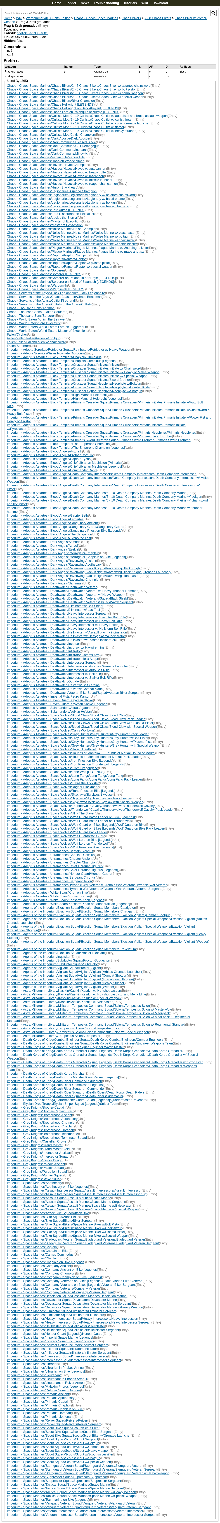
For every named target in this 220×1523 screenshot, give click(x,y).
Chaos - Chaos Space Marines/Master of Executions (44, 221)
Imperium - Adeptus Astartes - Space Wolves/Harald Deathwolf (52, 749)
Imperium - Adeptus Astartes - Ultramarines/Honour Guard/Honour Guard (59, 874)
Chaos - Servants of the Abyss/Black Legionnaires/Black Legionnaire (56, 293)
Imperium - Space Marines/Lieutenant (34, 1375)
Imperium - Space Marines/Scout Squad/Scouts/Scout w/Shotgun (53, 1458)
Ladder (71, 3)
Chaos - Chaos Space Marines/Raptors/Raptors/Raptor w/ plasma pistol (58, 263)
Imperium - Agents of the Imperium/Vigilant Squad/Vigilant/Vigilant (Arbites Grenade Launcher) (74, 972)
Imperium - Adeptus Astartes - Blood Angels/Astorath (44, 451)
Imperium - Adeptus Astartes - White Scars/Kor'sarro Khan (48, 896)
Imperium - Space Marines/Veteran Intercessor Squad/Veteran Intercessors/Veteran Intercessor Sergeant (82, 1515)
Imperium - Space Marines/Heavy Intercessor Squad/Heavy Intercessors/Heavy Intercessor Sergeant (79, 1322)
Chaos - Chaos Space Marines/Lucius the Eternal (42, 217)
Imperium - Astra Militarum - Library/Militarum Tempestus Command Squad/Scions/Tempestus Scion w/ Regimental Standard (96, 1024)
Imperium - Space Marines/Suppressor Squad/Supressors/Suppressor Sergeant (64, 1481)
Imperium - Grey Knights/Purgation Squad (37, 1171)
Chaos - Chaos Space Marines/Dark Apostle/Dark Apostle (48, 138)
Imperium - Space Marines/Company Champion (41, 1273)
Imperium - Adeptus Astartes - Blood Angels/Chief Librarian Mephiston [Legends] (64, 466)
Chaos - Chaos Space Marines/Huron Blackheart (42, 187)
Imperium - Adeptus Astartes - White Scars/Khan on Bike (47, 892)
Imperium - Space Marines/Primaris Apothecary (41, 1398)
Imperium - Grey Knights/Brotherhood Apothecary (42, 1119)
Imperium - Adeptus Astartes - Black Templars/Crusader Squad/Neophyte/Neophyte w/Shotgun (74, 391)
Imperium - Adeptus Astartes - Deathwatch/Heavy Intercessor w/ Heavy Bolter (62, 625)
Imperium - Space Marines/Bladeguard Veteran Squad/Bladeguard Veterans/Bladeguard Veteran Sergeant (83, 1243)
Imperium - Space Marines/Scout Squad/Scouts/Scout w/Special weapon (59, 1462)
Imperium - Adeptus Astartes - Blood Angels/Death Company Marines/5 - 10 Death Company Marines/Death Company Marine (96, 493)
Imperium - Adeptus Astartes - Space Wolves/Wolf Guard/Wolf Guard (56, 836)
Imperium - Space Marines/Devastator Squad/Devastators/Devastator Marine (62, 1300)
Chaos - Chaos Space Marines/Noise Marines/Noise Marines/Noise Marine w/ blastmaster (71, 233)
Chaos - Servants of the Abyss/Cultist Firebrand (41, 300)
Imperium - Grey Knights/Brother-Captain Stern (40, 1111)
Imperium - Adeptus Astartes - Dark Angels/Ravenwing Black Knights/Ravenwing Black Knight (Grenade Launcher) (89, 572)
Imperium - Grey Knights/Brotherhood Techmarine (42, 1134)
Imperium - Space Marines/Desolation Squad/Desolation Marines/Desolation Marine (67, 1296)
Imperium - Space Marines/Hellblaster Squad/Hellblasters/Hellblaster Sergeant (63, 1330)
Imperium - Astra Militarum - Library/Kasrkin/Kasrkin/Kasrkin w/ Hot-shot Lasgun (64, 990)
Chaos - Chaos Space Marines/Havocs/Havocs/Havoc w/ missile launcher (59, 180)
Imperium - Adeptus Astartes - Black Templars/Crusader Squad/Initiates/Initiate (63, 364)
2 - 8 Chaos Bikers (158, 18)
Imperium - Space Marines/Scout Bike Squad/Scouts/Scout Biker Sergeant (60, 1432)
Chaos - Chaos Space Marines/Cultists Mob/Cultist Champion (51, 134)
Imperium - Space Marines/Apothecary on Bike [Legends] (48, 1186)
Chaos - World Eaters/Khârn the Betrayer (36, 319)
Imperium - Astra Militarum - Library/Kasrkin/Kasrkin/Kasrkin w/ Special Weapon (64, 998)
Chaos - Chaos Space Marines (96, 18)
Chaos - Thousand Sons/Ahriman (31, 308)
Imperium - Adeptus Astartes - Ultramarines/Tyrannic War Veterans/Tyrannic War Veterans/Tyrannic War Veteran (87, 885)
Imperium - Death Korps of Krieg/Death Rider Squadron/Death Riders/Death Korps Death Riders (76, 1092)
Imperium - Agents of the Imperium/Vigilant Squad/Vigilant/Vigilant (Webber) (61, 987)
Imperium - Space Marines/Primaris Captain (38, 1401)
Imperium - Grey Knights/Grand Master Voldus (40, 1149)
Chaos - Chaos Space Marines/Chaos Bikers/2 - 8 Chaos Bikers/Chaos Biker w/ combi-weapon (75, 93)
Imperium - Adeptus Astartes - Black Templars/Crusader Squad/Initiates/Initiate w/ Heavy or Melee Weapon (83, 372)
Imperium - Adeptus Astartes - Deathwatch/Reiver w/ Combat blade (55, 689)
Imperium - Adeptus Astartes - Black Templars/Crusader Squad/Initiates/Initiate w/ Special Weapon (77, 376)
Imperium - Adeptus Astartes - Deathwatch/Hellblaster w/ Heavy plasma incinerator (66, 636)
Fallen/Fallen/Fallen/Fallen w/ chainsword (36, 342)
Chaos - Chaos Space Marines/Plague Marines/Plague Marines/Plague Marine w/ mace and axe (76, 251)
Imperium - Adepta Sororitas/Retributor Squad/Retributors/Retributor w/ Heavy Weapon (69, 349)
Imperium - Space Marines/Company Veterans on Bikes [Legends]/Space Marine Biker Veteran (75, 1281)
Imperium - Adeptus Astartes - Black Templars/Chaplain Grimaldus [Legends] (62, 361)
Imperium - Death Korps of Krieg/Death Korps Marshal (45, 1073)
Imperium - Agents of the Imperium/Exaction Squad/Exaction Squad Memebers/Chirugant (70, 911)
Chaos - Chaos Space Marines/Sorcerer (35, 270)
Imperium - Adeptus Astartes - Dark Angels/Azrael (42, 545)
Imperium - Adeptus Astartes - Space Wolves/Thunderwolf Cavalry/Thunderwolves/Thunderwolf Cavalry (81, 806)
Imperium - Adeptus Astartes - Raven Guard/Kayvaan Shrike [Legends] (57, 704)
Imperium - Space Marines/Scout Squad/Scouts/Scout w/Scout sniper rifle (59, 1454)
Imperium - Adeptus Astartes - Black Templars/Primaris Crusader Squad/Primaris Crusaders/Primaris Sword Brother (89, 436)
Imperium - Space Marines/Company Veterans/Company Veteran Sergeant (60, 1292)
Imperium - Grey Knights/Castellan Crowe (37, 1141)
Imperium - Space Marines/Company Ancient (39, 1266)
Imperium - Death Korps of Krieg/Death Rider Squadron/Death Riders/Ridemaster (65, 1096)
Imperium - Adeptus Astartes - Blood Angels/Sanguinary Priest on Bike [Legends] (64, 530)
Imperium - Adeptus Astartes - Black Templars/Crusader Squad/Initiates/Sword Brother (68, 380)
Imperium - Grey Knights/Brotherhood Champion (41, 1122)
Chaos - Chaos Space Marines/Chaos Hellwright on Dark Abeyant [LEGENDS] (63, 108)
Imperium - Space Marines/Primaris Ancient (38, 1394)
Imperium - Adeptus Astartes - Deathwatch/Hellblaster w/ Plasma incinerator (61, 640)
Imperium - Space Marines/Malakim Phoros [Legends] (45, 1386)
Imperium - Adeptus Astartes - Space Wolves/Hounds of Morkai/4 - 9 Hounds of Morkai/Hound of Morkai (81, 753)
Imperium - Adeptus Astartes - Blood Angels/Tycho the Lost (49, 538)
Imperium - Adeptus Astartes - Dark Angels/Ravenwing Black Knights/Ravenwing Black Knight (74, 568)
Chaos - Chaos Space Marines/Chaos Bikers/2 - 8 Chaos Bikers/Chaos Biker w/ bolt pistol (71, 89)
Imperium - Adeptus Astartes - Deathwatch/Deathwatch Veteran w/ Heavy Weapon (65, 594)
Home (56, 3)
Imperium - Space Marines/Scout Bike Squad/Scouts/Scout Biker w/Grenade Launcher (69, 1435)
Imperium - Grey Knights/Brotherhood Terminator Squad (47, 1137)
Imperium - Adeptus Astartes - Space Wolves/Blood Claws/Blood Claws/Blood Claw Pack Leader (76, 719)
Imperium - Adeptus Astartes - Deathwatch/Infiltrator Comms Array (54, 655)
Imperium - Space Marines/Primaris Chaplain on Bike (45, 1409)
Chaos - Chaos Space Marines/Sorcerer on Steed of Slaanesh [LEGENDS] (60, 282)
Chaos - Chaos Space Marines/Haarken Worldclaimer (45, 161)
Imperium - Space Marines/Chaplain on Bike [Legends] (46, 1262)
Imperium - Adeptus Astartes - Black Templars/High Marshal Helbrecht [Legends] (64, 398)
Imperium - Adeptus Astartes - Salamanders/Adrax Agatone (49, 708)
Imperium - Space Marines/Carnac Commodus (40, 1254)
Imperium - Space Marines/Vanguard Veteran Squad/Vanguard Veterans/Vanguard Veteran (72, 1503)
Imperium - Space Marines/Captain (32, 1247)
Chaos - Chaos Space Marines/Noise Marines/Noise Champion (52, 229)
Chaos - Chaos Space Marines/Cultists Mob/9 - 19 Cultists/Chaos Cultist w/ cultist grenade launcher (78, 123)
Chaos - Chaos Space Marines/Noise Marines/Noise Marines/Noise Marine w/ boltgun (68, 236)
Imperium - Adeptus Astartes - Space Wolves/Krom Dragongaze (52, 768)
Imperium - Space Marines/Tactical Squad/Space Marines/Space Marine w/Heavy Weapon (71, 1492)
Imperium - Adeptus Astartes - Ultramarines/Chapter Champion (52, 862)
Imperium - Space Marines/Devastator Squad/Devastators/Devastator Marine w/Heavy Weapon (75, 1307)
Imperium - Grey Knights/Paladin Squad (35, 1168)
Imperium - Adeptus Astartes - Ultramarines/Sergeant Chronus (51, 877)
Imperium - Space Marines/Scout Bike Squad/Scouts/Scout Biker (53, 1428)
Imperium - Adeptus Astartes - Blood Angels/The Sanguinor (49, 534)
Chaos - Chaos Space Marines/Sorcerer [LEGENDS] (44, 274)
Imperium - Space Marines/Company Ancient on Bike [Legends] (52, 1269)
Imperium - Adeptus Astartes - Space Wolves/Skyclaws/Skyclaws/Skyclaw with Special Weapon (75, 802)
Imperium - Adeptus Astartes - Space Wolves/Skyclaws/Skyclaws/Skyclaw (59, 794)
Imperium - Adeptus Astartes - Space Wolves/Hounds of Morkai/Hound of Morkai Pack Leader (74, 757)
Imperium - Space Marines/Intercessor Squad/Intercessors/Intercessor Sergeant (64, 1360)
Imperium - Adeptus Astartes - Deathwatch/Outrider (43, 681)
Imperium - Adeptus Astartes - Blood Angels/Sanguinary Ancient (52, 523)
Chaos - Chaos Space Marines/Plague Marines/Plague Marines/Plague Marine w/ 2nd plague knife (77, 248)
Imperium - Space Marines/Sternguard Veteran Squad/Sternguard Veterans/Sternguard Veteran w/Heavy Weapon (88, 1473)
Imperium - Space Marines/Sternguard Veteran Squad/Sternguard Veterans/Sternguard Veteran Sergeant (82, 1469)
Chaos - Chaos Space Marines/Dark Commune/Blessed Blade (51, 142)
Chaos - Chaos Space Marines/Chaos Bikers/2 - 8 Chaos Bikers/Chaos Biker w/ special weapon (75, 97)
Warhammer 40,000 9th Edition (48, 18)
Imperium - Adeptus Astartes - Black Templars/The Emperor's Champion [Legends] (66, 447)
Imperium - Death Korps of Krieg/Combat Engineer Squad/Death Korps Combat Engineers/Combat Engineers (85, 1039)
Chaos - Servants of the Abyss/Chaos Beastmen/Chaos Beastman (54, 297)
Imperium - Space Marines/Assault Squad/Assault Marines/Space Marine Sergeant (66, 1202)
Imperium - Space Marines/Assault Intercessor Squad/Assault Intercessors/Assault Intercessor (74, 1190)
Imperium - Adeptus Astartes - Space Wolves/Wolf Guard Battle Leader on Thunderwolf (69, 821)
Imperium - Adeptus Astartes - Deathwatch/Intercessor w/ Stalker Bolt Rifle (60, 677)
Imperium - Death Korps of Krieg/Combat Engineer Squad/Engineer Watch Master (65, 1047)
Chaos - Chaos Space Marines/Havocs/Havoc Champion (47, 165)
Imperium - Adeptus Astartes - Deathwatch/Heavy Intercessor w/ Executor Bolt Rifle (66, 617)
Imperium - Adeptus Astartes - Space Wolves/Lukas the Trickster (53, 783)
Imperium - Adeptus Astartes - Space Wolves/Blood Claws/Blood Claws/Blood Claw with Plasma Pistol (80, 723)
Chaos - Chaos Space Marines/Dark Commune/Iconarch (47, 150)
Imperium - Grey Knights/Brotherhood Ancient (39, 1115)
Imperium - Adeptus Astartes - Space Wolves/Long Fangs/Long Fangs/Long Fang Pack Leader (74, 779)
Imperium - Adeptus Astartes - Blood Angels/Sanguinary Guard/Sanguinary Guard (65, 527)
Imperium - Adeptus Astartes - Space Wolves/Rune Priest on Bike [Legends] (61, 791)
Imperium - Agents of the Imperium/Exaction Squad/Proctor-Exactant (56, 953)
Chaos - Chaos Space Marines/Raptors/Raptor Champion (48, 255)
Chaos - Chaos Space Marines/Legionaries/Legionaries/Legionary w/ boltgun (62, 202)
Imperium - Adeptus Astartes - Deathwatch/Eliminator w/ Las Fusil (54, 610)
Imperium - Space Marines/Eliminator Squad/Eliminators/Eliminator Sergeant (61, 1311)
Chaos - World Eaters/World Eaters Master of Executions (47, 331)
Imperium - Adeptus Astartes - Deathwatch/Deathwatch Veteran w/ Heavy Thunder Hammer (72, 591)
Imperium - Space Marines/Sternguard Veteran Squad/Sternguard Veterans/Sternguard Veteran (75, 1466)
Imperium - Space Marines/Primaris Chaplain (39, 1405)
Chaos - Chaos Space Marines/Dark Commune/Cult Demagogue (53, 146)
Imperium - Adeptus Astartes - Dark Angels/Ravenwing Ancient (51, 561)
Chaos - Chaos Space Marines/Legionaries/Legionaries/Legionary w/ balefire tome (66, 199)
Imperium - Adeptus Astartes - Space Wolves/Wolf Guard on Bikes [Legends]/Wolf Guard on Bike (76, 824)
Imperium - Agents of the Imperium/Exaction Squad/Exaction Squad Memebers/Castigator (71, 907)
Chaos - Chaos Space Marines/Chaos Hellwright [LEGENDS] (50, 104)
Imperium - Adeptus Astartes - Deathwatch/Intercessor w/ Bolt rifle (54, 674)
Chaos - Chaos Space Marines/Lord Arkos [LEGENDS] (46, 210)
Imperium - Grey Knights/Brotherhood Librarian (40, 1130)
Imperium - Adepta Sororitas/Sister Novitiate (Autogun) (46, 353)
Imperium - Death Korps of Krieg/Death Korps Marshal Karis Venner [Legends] (63, 1077)
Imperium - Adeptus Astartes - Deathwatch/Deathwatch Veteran (52, 587)
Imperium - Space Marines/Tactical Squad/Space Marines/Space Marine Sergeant (65, 1488)
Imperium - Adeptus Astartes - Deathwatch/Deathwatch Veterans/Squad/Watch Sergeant (70, 602)
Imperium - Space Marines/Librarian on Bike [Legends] (46, 1371)
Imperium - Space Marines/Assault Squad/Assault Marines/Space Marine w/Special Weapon (73, 1209)
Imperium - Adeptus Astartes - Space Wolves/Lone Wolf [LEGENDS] (56, 772)
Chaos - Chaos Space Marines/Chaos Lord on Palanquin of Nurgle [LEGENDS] (63, 112)
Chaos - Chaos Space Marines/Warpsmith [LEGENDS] (46, 289)
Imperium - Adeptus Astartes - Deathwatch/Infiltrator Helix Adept (52, 659)
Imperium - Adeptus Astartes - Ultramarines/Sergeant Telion (49, 881)
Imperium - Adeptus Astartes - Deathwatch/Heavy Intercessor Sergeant (57, 613)
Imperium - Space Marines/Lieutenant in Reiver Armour (46, 1383)
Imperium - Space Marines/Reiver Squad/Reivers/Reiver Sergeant (54, 1424)
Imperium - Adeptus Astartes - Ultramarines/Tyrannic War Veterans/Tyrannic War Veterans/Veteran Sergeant (84, 889)
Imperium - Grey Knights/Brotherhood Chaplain (40, 1126)
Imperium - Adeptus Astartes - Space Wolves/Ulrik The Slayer (51, 813)
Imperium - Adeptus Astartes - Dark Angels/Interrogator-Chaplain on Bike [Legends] (66, 557)
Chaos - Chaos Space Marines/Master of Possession (45, 225)
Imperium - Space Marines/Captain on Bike (37, 1251)
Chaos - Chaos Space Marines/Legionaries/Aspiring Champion (52, 191)
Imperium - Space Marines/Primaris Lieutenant (40, 1416)
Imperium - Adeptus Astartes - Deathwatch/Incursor (43, 644)
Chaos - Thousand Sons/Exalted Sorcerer (37, 312)
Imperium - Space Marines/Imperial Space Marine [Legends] (50, 1337)
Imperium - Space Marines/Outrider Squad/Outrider (43, 1390)
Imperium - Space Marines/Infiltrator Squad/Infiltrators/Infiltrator (52, 1349)
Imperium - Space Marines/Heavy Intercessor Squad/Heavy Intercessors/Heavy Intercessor (72, 1318)
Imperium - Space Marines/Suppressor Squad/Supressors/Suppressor (57, 1477)
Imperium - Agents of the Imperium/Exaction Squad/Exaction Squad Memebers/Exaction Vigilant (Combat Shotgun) (89, 915)
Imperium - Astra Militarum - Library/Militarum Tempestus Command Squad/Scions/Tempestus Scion (78, 1005)
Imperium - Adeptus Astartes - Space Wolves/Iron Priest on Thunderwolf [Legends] (66, 764)
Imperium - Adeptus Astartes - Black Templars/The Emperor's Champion (58, 444)
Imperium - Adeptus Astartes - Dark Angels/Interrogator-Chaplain (53, 553)
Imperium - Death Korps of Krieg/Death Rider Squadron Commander (56, 1088)
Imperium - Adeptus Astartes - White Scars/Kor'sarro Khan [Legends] (56, 900)
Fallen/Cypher (17, 334)
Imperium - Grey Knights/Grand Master (35, 1145)
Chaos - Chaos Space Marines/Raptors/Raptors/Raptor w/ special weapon (60, 266)
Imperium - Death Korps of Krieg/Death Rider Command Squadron (54, 1081)
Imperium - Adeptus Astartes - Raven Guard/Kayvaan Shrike (50, 700)
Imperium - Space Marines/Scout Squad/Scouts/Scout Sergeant (52, 1439)
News (85, 3)
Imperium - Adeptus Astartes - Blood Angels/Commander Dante (52, 470)
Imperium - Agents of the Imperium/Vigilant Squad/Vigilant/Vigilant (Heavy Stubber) (66, 983)
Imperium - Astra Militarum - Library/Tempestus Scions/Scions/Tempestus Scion (63, 1028)
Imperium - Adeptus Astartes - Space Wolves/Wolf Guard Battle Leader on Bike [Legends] (71, 817)
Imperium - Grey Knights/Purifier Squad (35, 1175)
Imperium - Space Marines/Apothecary (34, 1183)
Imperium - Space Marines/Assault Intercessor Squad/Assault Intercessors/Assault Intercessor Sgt (77, 1194)
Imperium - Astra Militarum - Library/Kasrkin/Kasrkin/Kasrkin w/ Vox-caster (60, 1002)
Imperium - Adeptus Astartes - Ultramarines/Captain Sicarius (50, 851)
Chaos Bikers (131, 18)
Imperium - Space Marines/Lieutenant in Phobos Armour (47, 1379)
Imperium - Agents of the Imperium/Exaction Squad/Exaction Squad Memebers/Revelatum (71, 949)
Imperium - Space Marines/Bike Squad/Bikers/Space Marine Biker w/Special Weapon (68, 1236)
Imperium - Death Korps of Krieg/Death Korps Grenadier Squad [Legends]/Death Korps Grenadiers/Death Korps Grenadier (95, 1051)
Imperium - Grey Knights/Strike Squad (34, 1179)
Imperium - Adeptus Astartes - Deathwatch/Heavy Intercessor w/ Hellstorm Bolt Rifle (67, 628)
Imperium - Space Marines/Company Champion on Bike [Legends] (54, 1277)
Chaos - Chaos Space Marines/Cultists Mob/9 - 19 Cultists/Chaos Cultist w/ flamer (65, 127)
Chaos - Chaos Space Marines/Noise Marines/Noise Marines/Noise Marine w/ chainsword (71, 240)
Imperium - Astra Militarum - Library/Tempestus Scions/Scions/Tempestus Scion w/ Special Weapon (78, 1032)
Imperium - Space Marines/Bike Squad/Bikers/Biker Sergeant (50, 1220)
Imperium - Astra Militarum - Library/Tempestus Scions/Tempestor (53, 1036)
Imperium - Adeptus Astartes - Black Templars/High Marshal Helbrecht (57, 395)
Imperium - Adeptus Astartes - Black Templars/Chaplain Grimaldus (54, 357)
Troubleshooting (106, 3)
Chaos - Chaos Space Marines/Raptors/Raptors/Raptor (46, 259)
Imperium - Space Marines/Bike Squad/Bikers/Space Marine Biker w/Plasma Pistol (66, 1232)
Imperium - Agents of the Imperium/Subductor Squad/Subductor (52, 964)
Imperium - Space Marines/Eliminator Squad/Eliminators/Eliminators (55, 1315)
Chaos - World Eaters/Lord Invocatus (33, 323)
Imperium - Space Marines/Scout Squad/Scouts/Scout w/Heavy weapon (58, 1450)
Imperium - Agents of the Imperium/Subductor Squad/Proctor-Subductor (58, 960)
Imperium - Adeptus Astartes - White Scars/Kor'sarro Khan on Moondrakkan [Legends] (68, 904)
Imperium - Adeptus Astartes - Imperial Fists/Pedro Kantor (48, 696)
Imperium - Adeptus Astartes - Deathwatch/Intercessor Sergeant (52, 662)
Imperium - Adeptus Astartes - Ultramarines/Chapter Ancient (50, 858)
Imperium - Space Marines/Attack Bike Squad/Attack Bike (48, 1213)
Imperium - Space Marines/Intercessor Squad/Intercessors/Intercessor (57, 1356)
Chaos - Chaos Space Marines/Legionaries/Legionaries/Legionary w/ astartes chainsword (71, 195)
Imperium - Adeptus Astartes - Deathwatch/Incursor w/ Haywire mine (56, 647)
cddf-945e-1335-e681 (32, 33)
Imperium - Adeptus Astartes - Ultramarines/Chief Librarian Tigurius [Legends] (62, 870)
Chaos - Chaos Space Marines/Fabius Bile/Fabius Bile (46, 157)
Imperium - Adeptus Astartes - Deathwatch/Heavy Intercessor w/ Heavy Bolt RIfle (64, 621)
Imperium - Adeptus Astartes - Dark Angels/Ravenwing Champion (53, 579)
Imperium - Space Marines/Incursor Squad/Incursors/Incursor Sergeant (57, 1345)
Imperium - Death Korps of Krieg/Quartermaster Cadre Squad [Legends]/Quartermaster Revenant (76, 1100)
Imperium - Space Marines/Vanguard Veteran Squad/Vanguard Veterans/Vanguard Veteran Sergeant (79, 1507)
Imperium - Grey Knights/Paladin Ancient (36, 1164)
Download (160, 3)
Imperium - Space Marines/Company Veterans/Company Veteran (53, 1288)
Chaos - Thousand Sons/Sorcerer (31, 315)
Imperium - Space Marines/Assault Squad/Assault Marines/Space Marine (59, 1198)
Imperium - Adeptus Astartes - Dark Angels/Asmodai (44, 542)
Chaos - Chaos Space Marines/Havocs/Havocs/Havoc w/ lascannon (55, 176)
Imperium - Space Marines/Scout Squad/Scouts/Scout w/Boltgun (53, 1443)
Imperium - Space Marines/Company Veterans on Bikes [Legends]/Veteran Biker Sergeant (71, 1285)
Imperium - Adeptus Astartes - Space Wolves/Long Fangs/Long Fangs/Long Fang (65, 775)
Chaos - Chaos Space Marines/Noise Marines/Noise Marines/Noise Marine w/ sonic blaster (72, 244)
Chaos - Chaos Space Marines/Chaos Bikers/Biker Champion (51, 101)
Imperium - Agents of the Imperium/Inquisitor (38, 956)
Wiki (144, 3)
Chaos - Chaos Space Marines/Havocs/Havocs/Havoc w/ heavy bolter (57, 172)
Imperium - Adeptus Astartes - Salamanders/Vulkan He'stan (49, 711)
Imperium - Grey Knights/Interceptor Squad (37, 1156)
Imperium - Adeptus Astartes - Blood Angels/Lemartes (45, 519)
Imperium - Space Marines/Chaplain (32, 1258)
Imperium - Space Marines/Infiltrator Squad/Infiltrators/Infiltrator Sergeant (59, 1352)
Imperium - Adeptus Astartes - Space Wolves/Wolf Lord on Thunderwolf (58, 843)
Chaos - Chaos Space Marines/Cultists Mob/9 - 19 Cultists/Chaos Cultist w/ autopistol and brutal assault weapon (87, 116)
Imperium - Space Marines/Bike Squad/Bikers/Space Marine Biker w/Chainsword (64, 1228)
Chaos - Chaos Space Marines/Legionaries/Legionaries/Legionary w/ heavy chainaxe (68, 206)
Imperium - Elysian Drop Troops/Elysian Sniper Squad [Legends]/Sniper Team (62, 1104)
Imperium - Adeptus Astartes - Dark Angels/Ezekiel (43, 549)
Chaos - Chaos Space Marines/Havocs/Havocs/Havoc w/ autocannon (56, 168)
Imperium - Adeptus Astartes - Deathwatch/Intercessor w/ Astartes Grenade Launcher (68, 666)
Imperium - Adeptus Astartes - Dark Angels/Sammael (44, 583)
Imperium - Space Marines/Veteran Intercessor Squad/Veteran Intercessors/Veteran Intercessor (75, 1511)
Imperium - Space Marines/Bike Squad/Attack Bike (43, 1217)
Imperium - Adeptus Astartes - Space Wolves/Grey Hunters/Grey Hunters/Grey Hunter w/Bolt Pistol (77, 738)
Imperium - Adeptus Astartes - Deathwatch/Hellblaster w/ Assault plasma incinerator (66, 632)
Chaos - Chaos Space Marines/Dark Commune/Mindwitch (48, 153)
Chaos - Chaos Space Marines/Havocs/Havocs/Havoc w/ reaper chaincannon (62, 183)
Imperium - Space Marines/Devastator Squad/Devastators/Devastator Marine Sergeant (69, 1303)
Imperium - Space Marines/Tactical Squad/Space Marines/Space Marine (58, 1484)
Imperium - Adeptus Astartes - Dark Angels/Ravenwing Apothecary (54, 564)
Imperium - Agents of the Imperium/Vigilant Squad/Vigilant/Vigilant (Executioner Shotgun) (70, 979)
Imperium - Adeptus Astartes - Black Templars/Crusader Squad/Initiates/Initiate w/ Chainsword (74, 368)
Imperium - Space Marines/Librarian (32, 1364)
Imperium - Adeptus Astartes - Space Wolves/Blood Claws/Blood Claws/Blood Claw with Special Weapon (82, 726)
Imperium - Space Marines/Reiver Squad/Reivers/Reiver (47, 1420)
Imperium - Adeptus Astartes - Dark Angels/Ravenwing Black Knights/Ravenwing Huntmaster (73, 576)
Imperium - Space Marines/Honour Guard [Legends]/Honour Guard (55, 1334)
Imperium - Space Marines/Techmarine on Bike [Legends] (48, 1499)
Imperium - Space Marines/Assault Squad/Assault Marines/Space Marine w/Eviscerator (69, 1205)
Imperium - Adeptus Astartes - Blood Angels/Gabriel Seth (47, 515)
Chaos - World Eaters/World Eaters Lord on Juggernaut (46, 327)
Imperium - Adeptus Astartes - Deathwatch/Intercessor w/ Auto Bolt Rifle (58, 670)
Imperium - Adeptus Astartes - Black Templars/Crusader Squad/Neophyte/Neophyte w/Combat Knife (78, 387)
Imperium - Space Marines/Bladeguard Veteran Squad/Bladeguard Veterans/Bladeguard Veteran (76, 1239)
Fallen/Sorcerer (18, 346)
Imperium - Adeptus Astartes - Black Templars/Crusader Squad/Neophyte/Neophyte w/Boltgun (74, 383)
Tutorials (130, 3)
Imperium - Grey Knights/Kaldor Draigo (35, 1160)
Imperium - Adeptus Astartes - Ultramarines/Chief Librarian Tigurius (55, 866)
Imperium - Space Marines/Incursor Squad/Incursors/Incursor (50, 1341)
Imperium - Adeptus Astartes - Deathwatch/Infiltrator (44, 651)
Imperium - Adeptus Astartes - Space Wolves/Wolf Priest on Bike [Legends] (60, 847)
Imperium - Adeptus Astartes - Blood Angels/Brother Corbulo (50, 455)
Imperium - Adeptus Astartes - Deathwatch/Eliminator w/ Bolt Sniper (55, 606)
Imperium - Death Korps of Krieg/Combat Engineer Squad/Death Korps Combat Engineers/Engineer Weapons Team (90, 1043)
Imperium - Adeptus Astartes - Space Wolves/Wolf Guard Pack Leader (57, 832)
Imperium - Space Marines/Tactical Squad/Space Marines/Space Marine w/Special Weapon (72, 1496)
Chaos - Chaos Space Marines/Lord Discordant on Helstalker (50, 214)
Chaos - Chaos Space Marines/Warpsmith (37, 285)
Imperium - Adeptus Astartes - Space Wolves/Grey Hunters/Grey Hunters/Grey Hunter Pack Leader (78, 734)
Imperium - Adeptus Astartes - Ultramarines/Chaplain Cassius (51, 855)
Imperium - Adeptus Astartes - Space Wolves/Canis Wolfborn (50, 730)
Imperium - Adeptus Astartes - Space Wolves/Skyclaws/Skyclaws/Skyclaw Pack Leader (69, 798)
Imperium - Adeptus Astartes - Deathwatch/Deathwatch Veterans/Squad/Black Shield (67, 598)
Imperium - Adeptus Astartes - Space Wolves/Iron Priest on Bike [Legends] (60, 760)
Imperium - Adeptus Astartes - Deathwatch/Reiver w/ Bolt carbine (53, 685)
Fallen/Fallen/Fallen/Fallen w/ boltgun (33, 338)
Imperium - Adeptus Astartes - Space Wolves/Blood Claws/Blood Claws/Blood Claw (66, 715)
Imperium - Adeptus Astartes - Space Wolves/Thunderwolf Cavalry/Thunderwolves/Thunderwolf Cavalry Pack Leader (90, 809)
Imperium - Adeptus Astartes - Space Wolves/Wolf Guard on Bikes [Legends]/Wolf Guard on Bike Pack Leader (85, 828)
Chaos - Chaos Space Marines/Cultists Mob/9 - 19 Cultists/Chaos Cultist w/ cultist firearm (70, 119)
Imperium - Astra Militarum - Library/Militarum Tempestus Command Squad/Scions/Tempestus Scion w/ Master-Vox (89, 1009)
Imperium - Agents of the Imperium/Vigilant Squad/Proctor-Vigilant (54, 968)
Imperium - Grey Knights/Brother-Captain (36, 1107)
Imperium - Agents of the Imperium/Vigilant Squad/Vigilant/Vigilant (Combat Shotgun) (67, 975)
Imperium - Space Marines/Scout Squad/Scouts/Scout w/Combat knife (57, 1447)
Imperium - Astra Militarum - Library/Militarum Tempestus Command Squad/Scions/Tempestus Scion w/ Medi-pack (88, 1013)
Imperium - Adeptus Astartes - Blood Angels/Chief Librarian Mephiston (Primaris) (64, 463)
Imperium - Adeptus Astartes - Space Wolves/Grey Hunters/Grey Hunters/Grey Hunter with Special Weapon (84, 745)
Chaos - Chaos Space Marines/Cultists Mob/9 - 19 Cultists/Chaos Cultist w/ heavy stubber (71, 131)
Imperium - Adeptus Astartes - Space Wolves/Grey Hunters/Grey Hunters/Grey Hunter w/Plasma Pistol (80, 742)
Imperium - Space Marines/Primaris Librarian (39, 1413)
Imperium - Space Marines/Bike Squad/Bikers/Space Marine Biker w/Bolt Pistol (63, 1224)
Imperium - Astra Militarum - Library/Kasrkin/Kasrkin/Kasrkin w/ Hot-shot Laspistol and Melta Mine (76, 994)
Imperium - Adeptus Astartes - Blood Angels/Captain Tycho (49, 459)
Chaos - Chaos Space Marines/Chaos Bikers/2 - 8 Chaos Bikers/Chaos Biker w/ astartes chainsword (79, 85)
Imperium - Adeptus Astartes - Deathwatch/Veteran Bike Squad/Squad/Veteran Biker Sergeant (74, 693)
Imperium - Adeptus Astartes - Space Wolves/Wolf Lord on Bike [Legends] (59, 840)
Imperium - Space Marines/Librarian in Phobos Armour (46, 1367)
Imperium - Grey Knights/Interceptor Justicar (38, 1153)
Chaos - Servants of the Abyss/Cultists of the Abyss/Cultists (49, 304)
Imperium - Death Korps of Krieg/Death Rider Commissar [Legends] (55, 1085)
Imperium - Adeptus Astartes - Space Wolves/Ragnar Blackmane (53, 787)
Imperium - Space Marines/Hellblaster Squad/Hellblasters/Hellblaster (56, 1326)
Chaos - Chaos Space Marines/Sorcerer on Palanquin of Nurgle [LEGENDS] (61, 278)
